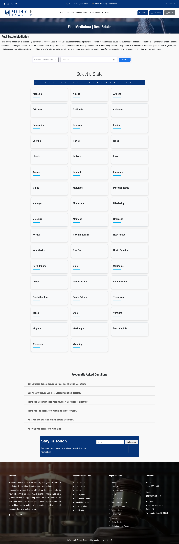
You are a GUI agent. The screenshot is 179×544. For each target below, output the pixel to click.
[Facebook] (4, 4)
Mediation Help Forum (120, 526)
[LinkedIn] (16, 4)
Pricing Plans (117, 498)
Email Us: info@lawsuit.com (104, 3)
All (36, 82)
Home (62, 12)
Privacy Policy (117, 514)
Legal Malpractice (82, 502)
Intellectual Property (83, 498)
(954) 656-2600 (152, 486)
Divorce (78, 490)
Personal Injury (81, 506)
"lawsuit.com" (15, 494)
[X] (12, 4)
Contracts (115, 518)
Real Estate (79, 510)
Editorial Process (118, 506)
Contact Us (170, 3)
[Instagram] (8, 4)
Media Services (95, 12)
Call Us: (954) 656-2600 (77, 3)
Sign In (169, 13)
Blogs (107, 12)
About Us (70, 12)
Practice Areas (82, 12)
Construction (80, 486)
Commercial (80, 482)
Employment (80, 494)
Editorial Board (117, 510)
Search (142, 13)
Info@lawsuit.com (153, 496)
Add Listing (156, 13)
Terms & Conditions (119, 502)
